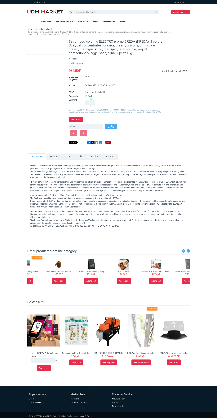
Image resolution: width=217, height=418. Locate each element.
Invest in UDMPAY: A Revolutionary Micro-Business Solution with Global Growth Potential (43, 353)
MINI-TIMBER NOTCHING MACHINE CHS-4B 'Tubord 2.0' (108, 353)
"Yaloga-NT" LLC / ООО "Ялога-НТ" (100, 85)
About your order (118, 399)
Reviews (110, 156)
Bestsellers (108, 21)
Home (30, 29)
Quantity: (73, 100)
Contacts (83, 21)
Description (37, 156)
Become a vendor (64, 21)
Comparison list (118, 406)
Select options (109, 362)
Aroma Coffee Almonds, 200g (108, 271)
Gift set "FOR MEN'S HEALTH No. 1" (173, 271)
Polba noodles (141, 271)
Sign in (31, 399)
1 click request (111, 127)
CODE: (71, 92)
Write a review (77, 63)
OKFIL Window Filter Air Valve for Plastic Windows (141, 353)
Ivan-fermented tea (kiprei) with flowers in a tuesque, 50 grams (76, 271)
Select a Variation (141, 362)
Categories (45, 21)
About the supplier (89, 156)
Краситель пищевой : (73, 78)
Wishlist (115, 402)
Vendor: (72, 85)
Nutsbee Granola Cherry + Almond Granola (43, 271)
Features (55, 156)
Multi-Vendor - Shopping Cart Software (77, 416)
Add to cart (76, 119)
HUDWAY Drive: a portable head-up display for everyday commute (173, 353)
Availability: (73, 96)
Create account (35, 402)
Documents (75, 399)
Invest (123, 21)
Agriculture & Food (44, 29)
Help (95, 21)
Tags (69, 156)
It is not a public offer (78, 402)
